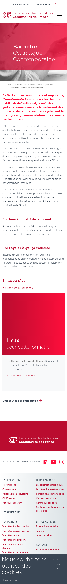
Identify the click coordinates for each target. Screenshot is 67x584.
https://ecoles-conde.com (20, 375)
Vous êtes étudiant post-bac (41, 84)
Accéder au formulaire (47, 549)
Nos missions (9, 484)
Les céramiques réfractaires (50, 489)
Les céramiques (45, 480)
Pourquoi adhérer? (12, 502)
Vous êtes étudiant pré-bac (16, 526)
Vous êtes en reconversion (15, 552)
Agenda (40, 530)
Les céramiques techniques (49, 484)
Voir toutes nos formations (20, 401)
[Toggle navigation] (60, 15)
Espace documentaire (47, 526)
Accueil (11, 84)
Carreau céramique (46, 498)
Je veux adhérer (43, 4)
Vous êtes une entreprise (14, 539)
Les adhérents (11, 512)
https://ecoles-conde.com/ (20, 287)
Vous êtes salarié (10, 535)
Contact (41, 544)
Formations (22, 84)
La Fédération (11, 480)
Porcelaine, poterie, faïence (50, 493)
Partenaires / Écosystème (15, 493)
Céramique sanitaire (46, 502)
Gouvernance (9, 489)
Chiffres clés (8, 498)
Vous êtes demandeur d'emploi (13, 546)
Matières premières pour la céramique (50, 509)
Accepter (57, 561)
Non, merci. (58, 568)
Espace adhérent (20, 4)
